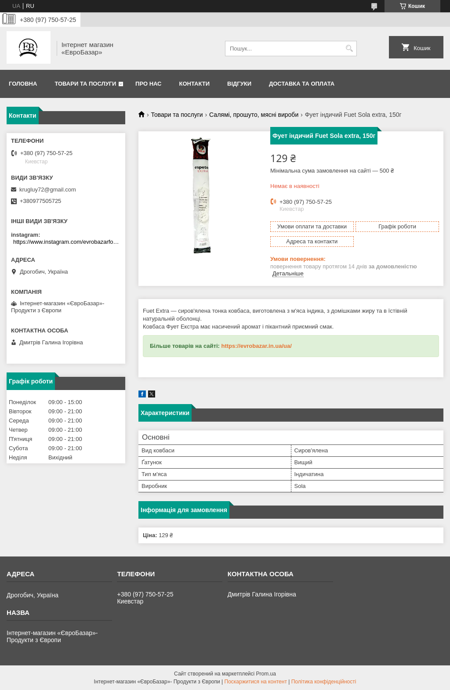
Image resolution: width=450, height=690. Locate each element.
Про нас (148, 83)
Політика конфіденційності (323, 682)
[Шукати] (349, 48)
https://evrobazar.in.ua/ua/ (256, 346)
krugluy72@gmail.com (47, 189)
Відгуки (239, 83)
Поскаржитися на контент (256, 682)
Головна (23, 83)
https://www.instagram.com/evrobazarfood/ (67, 241)
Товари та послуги (85, 83)
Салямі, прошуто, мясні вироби (253, 114)
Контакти (194, 83)
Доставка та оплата (301, 83)
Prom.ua (266, 674)
